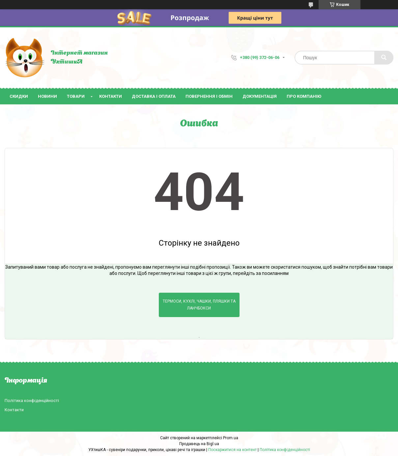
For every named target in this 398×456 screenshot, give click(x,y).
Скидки (19, 96)
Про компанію (304, 96)
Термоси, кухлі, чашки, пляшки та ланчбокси (199, 304)
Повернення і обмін (209, 96)
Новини (47, 96)
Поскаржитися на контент (232, 449)
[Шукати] (383, 58)
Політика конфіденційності (32, 400)
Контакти (110, 96)
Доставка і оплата (154, 96)
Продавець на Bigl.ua (199, 444)
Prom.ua (230, 438)
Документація (259, 96)
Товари (76, 96)
